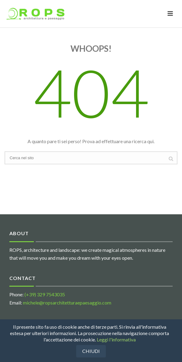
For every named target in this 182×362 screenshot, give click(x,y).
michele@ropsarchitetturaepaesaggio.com (67, 302)
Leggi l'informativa (116, 339)
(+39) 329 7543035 (44, 294)
